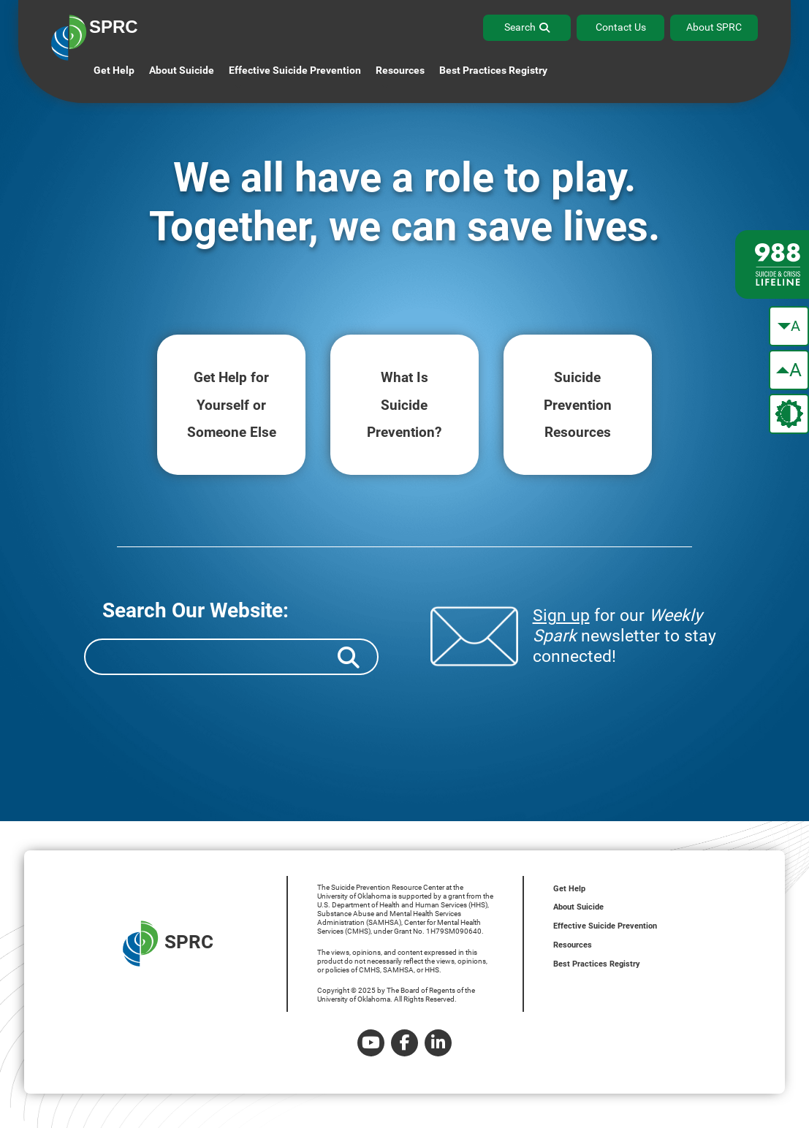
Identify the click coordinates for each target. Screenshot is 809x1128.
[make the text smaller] (789, 326)
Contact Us (621, 27)
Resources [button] (400, 70)
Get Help (114, 70)
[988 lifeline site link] (772, 264)
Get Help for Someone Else (231, 405)
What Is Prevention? (404, 405)
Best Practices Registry (493, 70)
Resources (572, 945)
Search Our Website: (195, 610)
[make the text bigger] (789, 370)
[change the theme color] (789, 414)
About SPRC (714, 27)
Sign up (561, 615)
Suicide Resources (577, 405)
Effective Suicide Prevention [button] (295, 70)
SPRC (168, 944)
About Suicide (181, 70)
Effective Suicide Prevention (605, 926)
